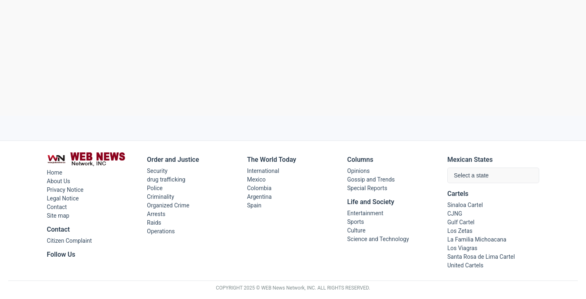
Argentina (259, 196)
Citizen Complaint (69, 240)
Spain (254, 205)
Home (54, 172)
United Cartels (465, 265)
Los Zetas (459, 231)
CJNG (454, 213)
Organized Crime (168, 205)
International (263, 171)
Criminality (160, 196)
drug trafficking (166, 179)
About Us (58, 181)
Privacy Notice (65, 189)
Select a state (471, 175)
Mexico (256, 179)
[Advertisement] (293, 57)
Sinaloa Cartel (465, 205)
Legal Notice (63, 198)
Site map (58, 215)
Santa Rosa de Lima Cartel (481, 256)
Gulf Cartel (460, 222)
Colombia (259, 188)
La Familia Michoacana (476, 239)
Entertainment (365, 213)
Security (157, 171)
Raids (154, 222)
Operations (161, 231)
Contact (57, 207)
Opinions (358, 171)
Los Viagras (462, 248)
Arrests (156, 214)
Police (155, 188)
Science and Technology (378, 239)
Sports (355, 221)
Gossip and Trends (371, 179)
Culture (356, 230)
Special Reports (367, 188)
